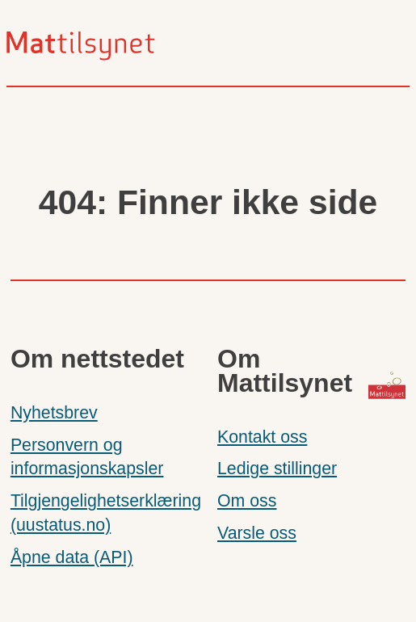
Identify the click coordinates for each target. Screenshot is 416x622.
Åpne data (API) (72, 557)
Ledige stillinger (277, 468)
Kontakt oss (262, 437)
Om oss (246, 501)
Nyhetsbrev (54, 412)
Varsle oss (256, 533)
